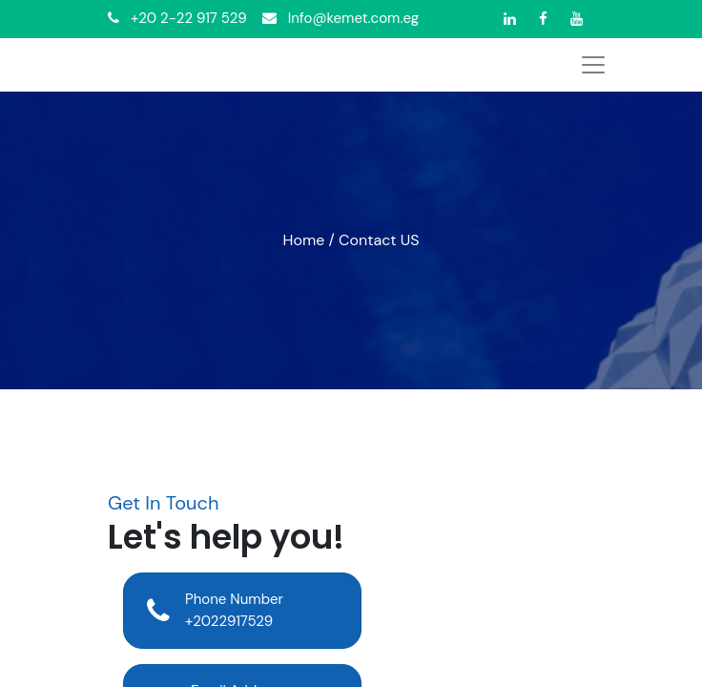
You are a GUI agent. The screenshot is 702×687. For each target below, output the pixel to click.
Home (304, 240)
